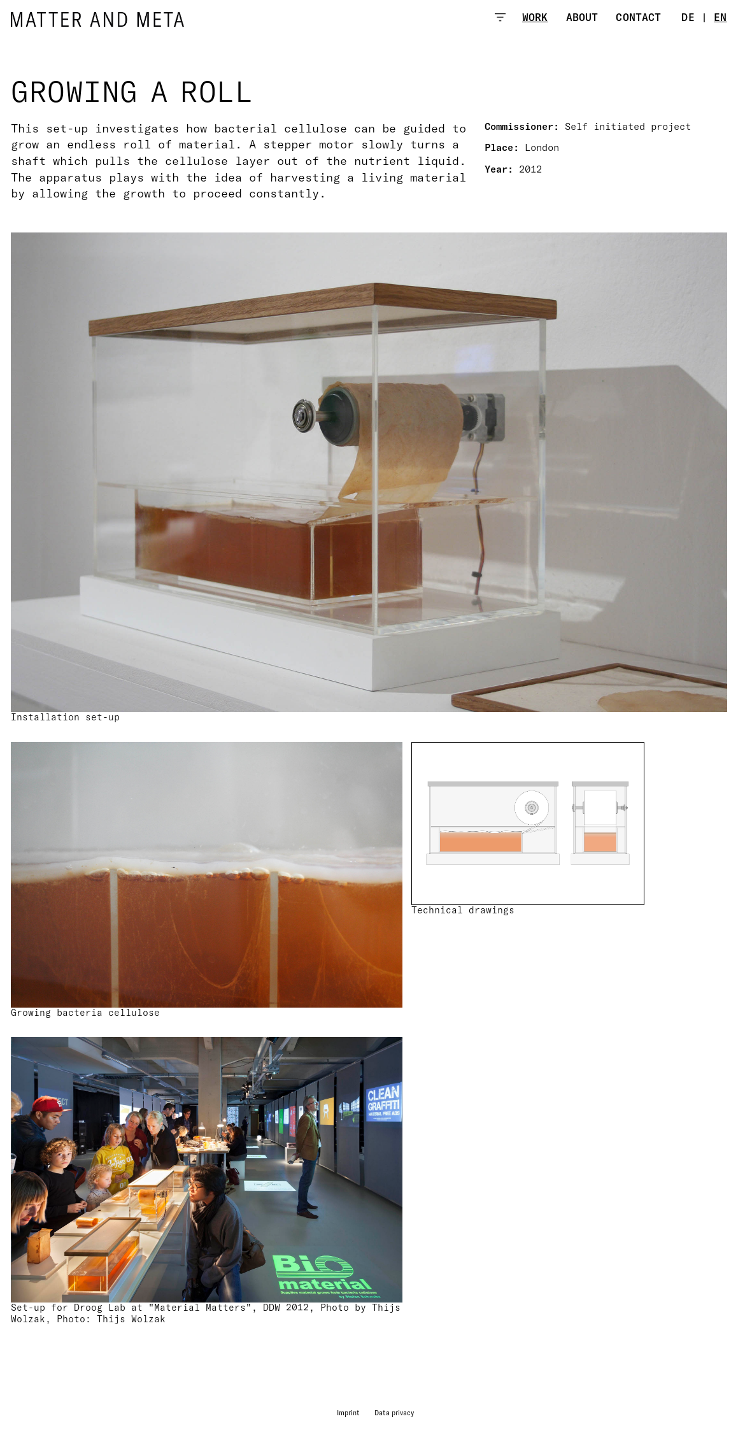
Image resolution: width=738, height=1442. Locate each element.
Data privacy (394, 1413)
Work (535, 17)
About (582, 17)
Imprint (348, 1413)
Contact (638, 17)
